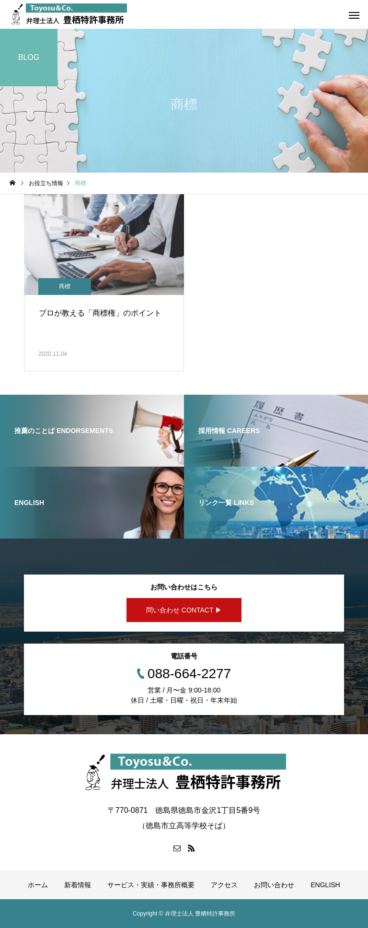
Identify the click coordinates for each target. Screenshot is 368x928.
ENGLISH (325, 885)
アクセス (224, 885)
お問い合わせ (274, 885)
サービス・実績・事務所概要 (151, 885)
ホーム (38, 885)
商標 (64, 286)
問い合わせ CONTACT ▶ (184, 610)
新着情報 (77, 885)
